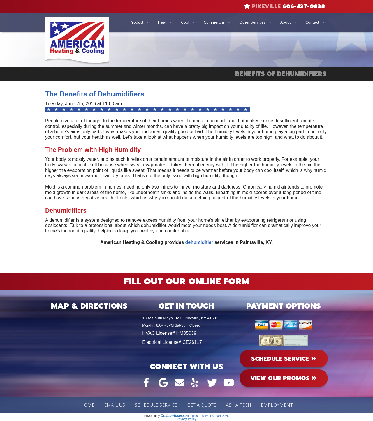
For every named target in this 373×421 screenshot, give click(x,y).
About (285, 22)
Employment (277, 405)
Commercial (214, 22)
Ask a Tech (238, 405)
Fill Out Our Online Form (186, 281)
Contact (312, 22)
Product (136, 22)
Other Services (252, 22)
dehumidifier (199, 242)
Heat (162, 22)
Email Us (114, 405)
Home (87, 405)
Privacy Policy (186, 419)
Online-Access (173, 416)
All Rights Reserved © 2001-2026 (207, 416)
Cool (185, 22)
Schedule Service (156, 405)
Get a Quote (201, 405)
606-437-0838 (303, 6)
